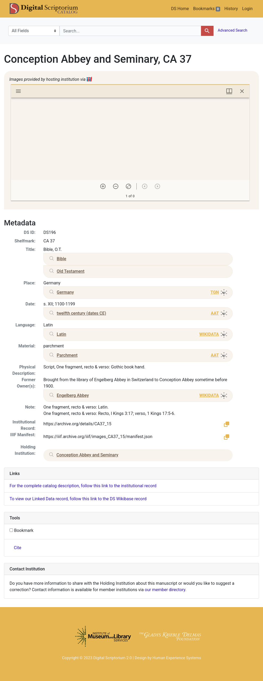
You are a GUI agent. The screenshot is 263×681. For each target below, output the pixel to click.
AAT (215, 313)
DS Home (180, 8)
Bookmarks (206, 8)
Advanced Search (232, 30)
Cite (17, 547)
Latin (61, 334)
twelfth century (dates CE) (81, 313)
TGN (214, 292)
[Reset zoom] (128, 186)
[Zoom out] (115, 186)
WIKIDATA (209, 334)
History (231, 8)
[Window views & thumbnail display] (229, 91)
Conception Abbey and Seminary (87, 454)
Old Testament (70, 271)
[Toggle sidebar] (18, 91)
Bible (61, 258)
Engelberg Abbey (73, 395)
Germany (65, 292)
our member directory (165, 589)
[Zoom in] (103, 186)
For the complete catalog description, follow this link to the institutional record (83, 485)
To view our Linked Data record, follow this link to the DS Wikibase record (78, 498)
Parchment (67, 355)
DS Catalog (48, 8)
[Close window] (242, 91)
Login (247, 8)
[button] (226, 424)
